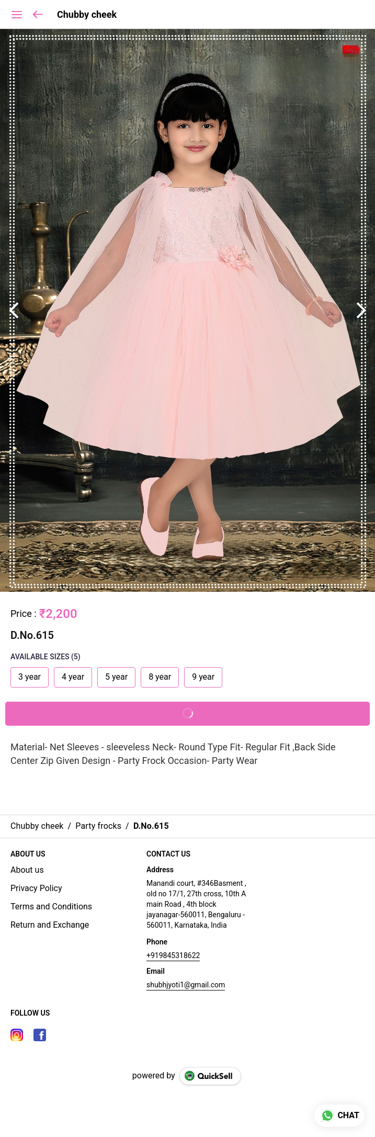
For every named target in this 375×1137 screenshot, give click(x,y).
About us (27, 870)
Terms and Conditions (51, 906)
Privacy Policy (36, 888)
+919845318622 (173, 955)
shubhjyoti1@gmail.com (185, 985)
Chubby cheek (87, 14)
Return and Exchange (49, 925)
